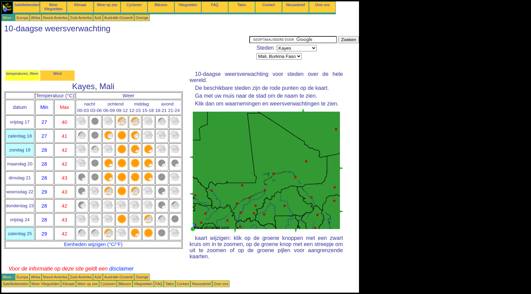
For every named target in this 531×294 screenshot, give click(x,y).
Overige (142, 18)
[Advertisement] (125, 51)
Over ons (322, 5)
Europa (22, 18)
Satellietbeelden (27, 5)
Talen (241, 5)
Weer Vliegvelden (53, 7)
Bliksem (161, 5)
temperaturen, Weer (22, 73)
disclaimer (121, 269)
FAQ (214, 5)
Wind (57, 73)
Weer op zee (107, 5)
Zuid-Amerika (81, 18)
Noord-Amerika (55, 18)
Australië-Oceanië (118, 18)
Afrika (35, 18)
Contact (268, 5)
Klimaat (80, 5)
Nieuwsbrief (295, 5)
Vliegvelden (187, 5)
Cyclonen (133, 5)
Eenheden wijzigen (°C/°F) (93, 244)
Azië (97, 18)
